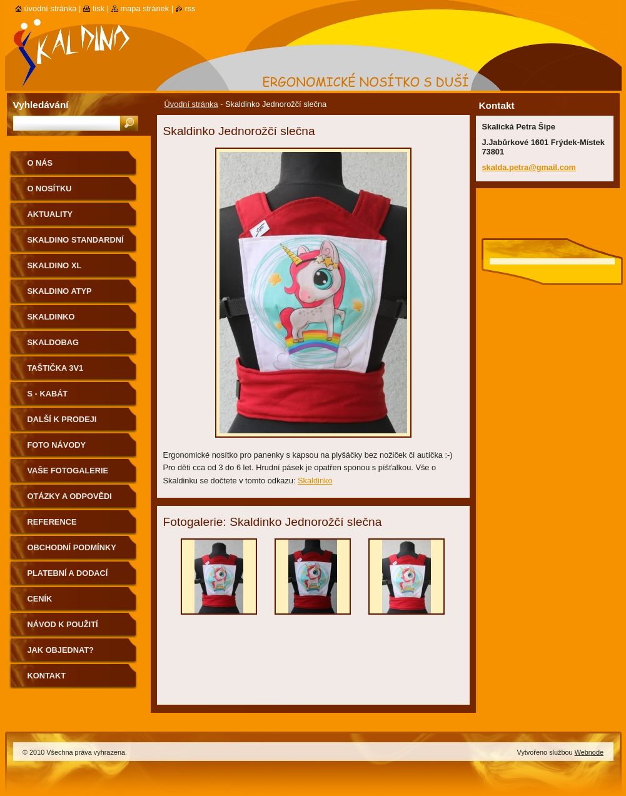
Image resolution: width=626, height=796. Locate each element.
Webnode (589, 752)
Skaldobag (53, 342)
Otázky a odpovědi (70, 496)
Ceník (40, 598)
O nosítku (50, 188)
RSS (190, 8)
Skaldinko (315, 480)
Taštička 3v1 (56, 368)
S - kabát (48, 393)
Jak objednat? (61, 650)
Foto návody (57, 445)
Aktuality (50, 214)
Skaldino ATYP (60, 291)
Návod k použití (63, 624)
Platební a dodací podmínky (68, 577)
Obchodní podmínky (72, 547)
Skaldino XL (55, 265)
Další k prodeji (62, 419)
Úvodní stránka (191, 104)
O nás (40, 163)
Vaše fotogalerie (68, 470)
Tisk (98, 8)
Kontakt (47, 675)
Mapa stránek (145, 8)
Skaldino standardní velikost (76, 244)
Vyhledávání (41, 104)
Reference (52, 521)
